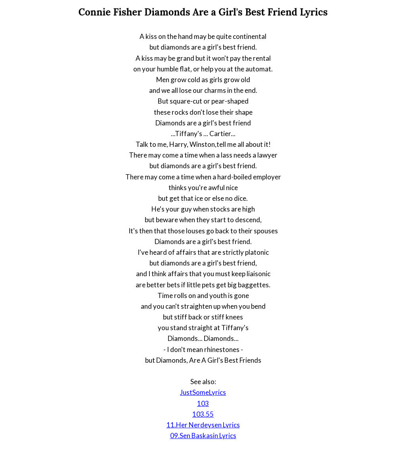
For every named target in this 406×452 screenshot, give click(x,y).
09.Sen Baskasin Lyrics (203, 435)
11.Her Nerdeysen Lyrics (203, 425)
